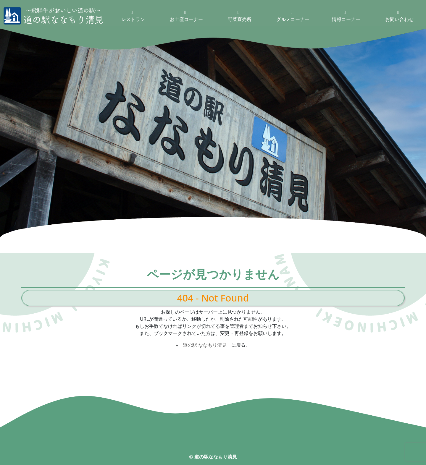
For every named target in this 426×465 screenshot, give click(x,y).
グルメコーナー (292, 16)
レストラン (133, 16)
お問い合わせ (399, 16)
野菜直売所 (239, 16)
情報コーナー (346, 16)
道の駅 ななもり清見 (205, 345)
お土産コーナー (186, 16)
